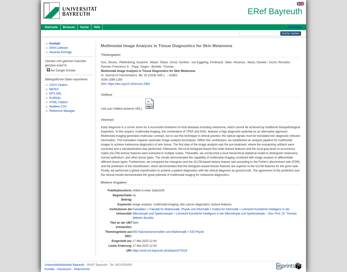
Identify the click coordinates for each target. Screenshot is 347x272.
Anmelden (295, 27)
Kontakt (50, 269)
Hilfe (97, 27)
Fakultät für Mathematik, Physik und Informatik (179, 209)
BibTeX (54, 89)
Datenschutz (82, 269)
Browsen (69, 27)
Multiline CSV (58, 106)
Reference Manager (62, 111)
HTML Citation (58, 102)
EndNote (55, 98)
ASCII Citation (58, 85)
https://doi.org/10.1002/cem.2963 (129, 84)
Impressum (64, 269)
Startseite (51, 27)
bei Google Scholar (61, 70)
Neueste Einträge (60, 52)
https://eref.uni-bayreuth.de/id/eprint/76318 (160, 250)
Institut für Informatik (225, 209)
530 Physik (197, 232)
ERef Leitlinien (58, 48)
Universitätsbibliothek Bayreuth (65, 264)
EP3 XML (55, 93)
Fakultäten (139, 209)
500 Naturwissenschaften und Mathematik (159, 232)
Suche (84, 27)
